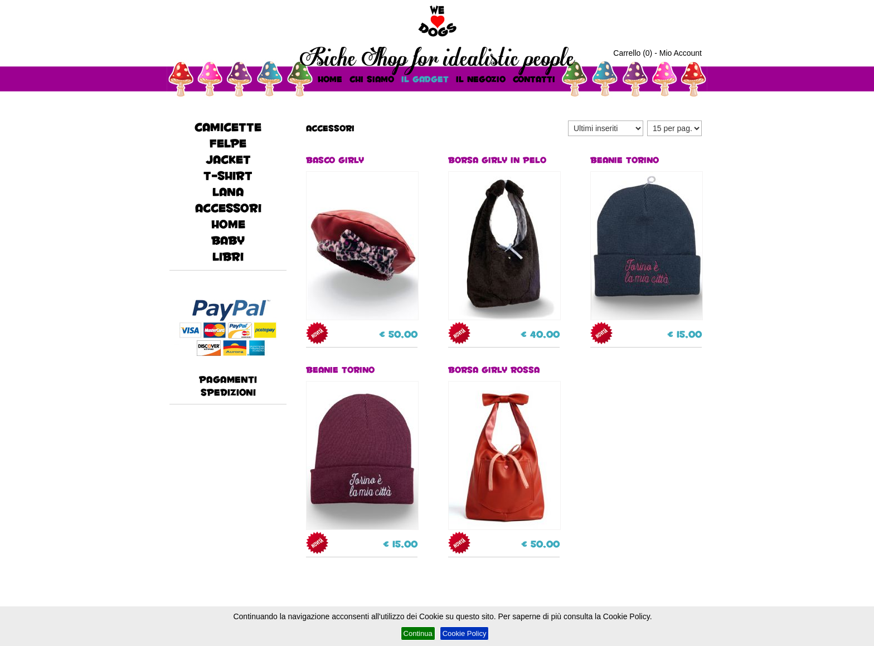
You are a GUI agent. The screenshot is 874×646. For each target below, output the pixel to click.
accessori (228, 208)
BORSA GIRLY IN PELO (504, 236)
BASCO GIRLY (361, 236)
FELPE (228, 143)
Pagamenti (228, 379)
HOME (330, 79)
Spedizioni (228, 391)
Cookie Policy (465, 633)
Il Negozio (481, 79)
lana (228, 192)
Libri (228, 256)
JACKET (228, 159)
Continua (418, 633)
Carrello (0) (632, 53)
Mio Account (680, 53)
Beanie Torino (646, 236)
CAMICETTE (228, 127)
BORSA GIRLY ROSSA (504, 446)
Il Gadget (425, 79)
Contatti (534, 79)
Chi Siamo (371, 79)
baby (228, 240)
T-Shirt (228, 175)
